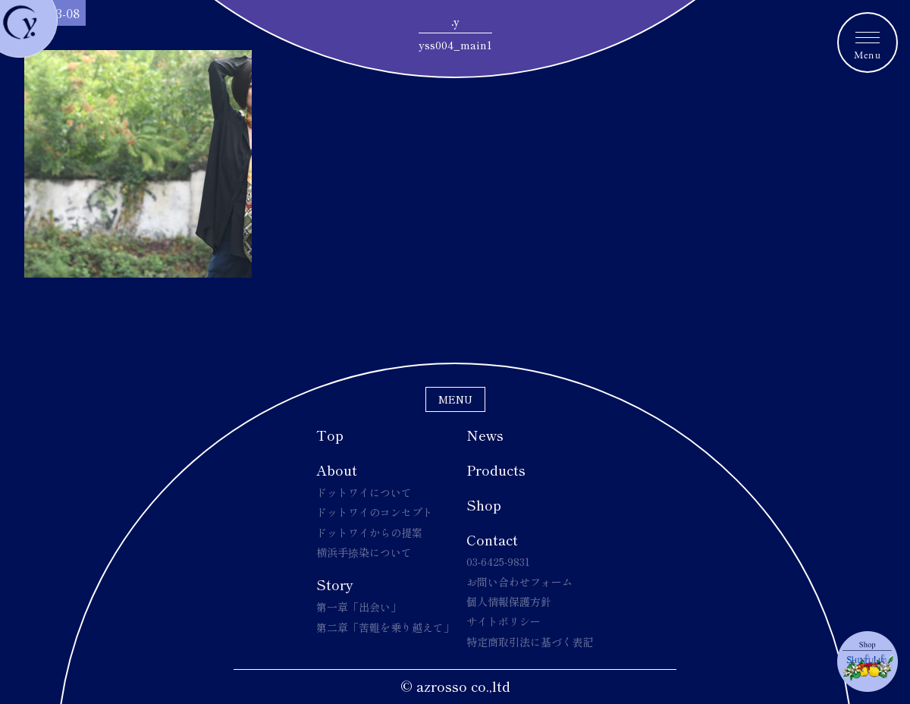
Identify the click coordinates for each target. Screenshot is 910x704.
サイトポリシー (503, 621)
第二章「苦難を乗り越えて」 (385, 627)
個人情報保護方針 (508, 601)
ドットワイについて (364, 492)
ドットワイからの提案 (369, 532)
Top (330, 435)
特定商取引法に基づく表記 (530, 641)
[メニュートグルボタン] (867, 42)
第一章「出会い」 (358, 606)
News (485, 435)
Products (496, 469)
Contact (492, 539)
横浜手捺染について (364, 552)
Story (334, 584)
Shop (483, 504)
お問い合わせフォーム (519, 581)
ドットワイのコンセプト (374, 512)
